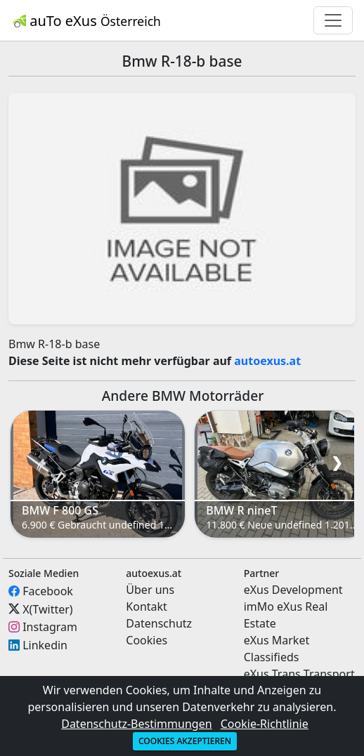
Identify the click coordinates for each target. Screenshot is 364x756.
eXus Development (293, 589)
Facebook (47, 591)
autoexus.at (267, 361)
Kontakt (146, 606)
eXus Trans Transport (299, 674)
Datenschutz (159, 623)
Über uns (150, 589)
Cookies (146, 640)
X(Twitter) (47, 608)
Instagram (49, 627)
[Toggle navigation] (333, 20)
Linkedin (44, 645)
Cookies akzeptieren (184, 741)
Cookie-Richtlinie (264, 723)
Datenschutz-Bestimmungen (136, 723)
